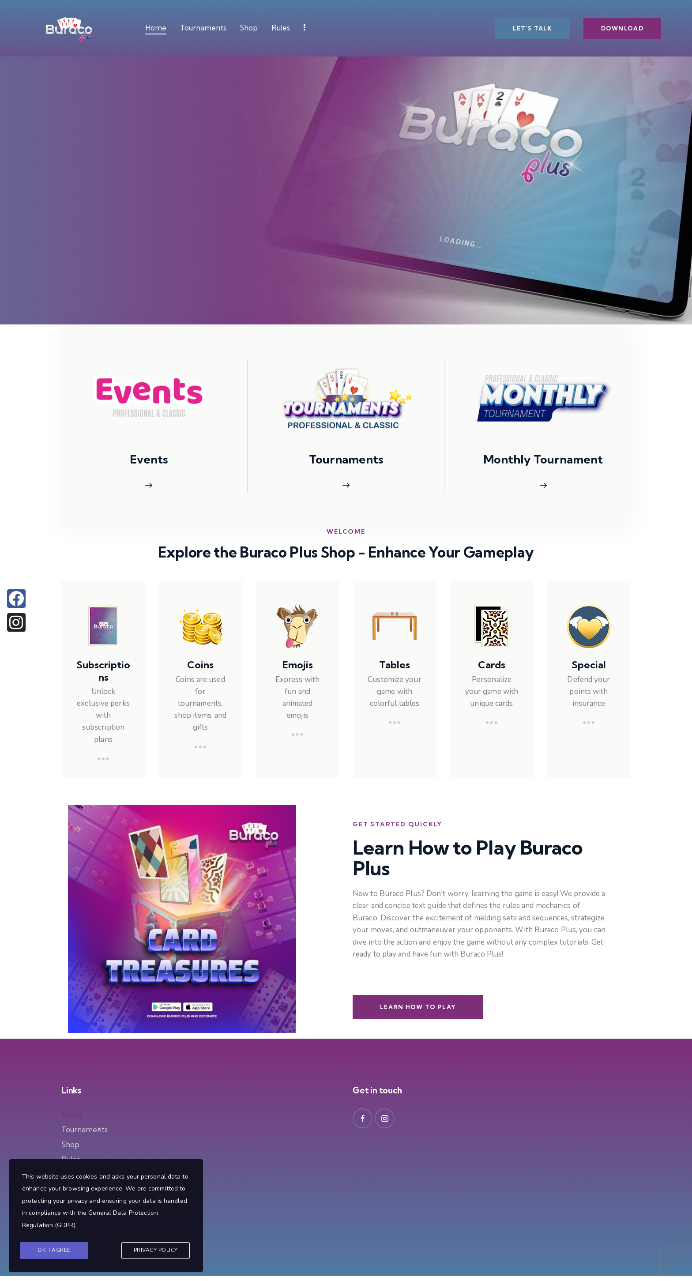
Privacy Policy (156, 1250)
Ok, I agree (54, 1250)
